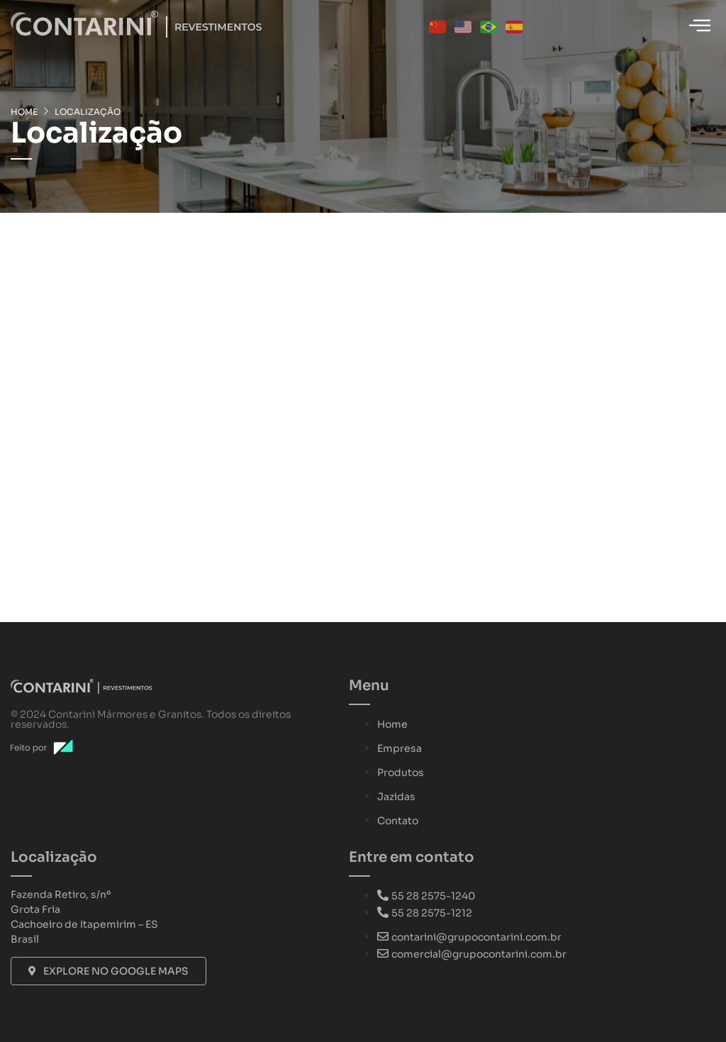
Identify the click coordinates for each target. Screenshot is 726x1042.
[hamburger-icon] (699, 27)
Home (24, 111)
